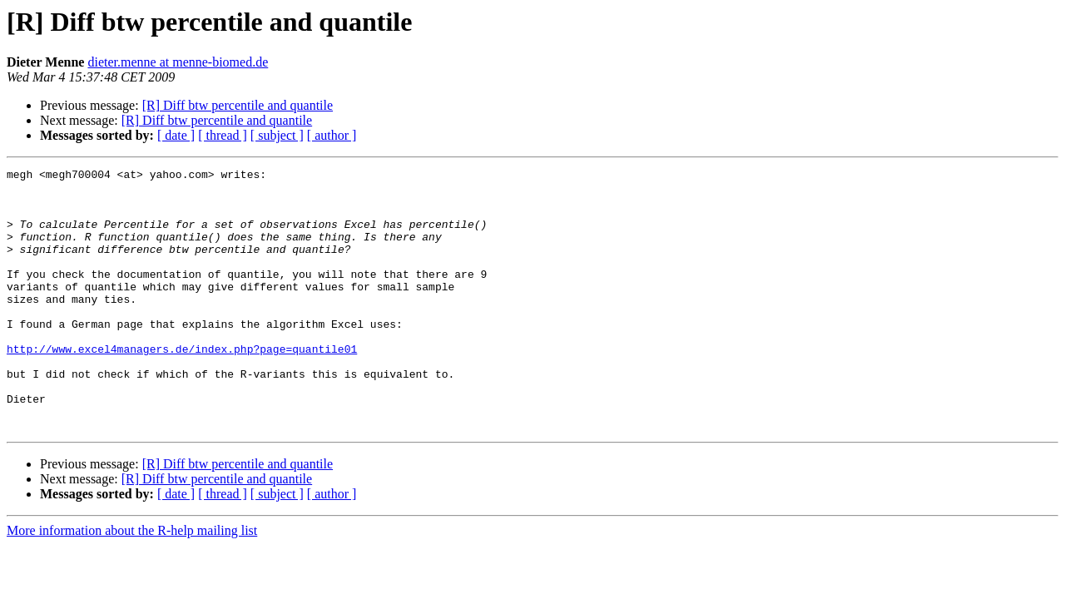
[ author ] (332, 135)
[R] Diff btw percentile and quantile (237, 105)
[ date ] (176, 135)
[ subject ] (277, 135)
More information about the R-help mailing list (132, 583)
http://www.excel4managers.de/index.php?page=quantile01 (182, 386)
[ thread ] (222, 135)
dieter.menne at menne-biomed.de (177, 62)
